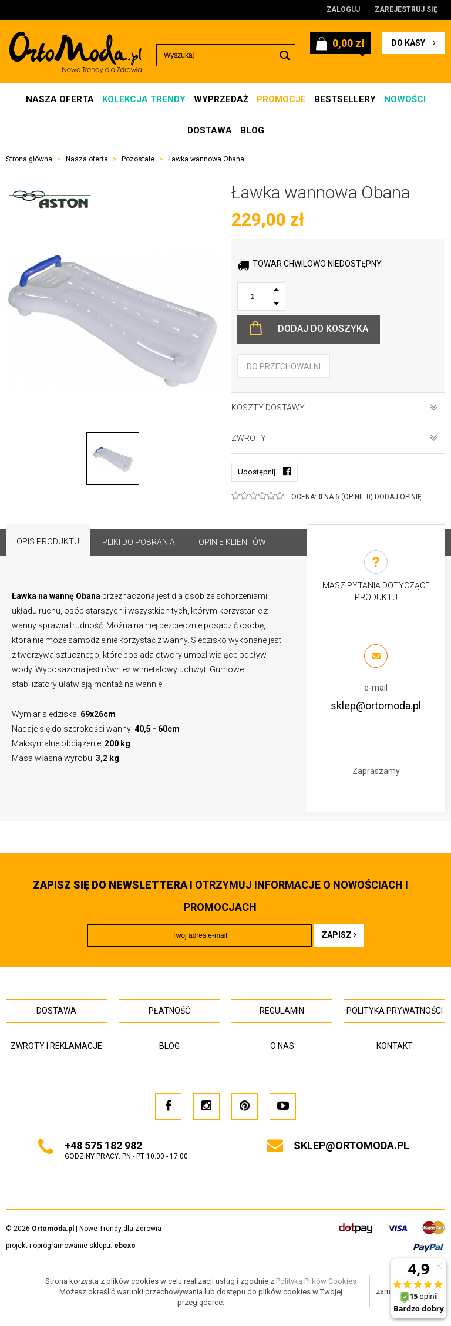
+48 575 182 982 (103, 1145)
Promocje (281, 99)
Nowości (405, 99)
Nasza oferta (60, 99)
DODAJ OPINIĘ (398, 497)
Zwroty (334, 438)
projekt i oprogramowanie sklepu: (71, 1245)
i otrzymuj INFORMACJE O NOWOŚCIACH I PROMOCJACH (220, 896)
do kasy (413, 43)
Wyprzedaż (221, 99)
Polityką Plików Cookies (316, 1281)
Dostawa (209, 130)
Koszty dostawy (334, 407)
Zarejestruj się (406, 9)
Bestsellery (345, 99)
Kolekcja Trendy (144, 99)
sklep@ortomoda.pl (376, 705)
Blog (252, 130)
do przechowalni (284, 366)
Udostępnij (264, 471)
